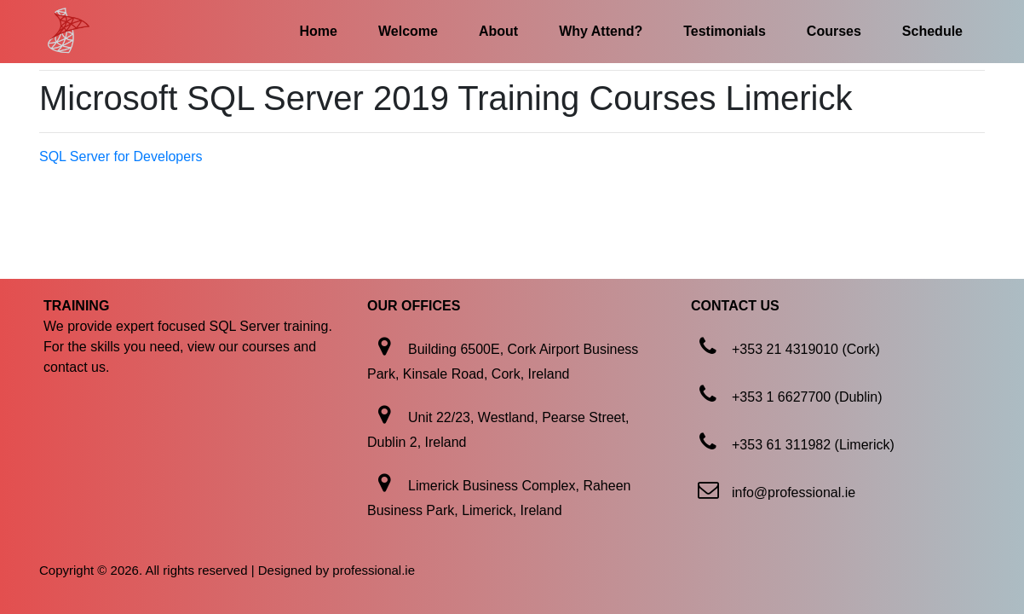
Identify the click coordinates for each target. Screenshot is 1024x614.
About (498, 31)
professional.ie (373, 570)
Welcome (408, 31)
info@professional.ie (793, 492)
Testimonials (724, 31)
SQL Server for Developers (120, 156)
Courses (834, 31)
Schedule (932, 31)
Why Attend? (600, 31)
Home (318, 31)
